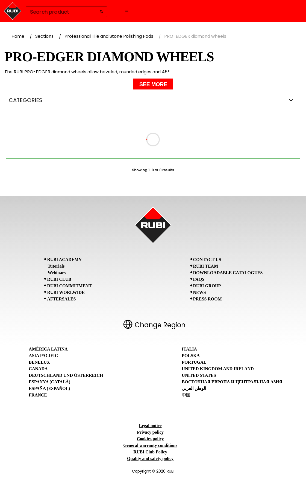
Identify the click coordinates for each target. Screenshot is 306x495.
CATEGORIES (153, 100)
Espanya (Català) (49, 382)
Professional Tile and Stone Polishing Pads (108, 36)
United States (199, 375)
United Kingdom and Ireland (218, 368)
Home (17, 36)
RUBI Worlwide (65, 292)
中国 (186, 395)
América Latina (48, 349)
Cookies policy (150, 438)
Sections (44, 36)
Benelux (39, 362)
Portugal (194, 362)
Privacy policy (150, 432)
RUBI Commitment (69, 285)
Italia (189, 349)
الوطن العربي (194, 388)
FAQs (198, 279)
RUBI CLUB (59, 279)
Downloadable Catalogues (228, 272)
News (199, 292)
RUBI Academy (64, 259)
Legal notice (150, 425)
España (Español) (49, 388)
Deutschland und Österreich (66, 375)
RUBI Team (205, 266)
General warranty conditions (150, 445)
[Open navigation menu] (127, 11)
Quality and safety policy (150, 458)
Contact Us (207, 259)
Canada (38, 368)
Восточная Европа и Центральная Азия (232, 382)
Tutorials (56, 266)
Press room (207, 299)
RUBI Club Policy (150, 452)
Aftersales (61, 299)
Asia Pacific (43, 355)
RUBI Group (207, 285)
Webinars (57, 272)
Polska (191, 355)
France (38, 395)
